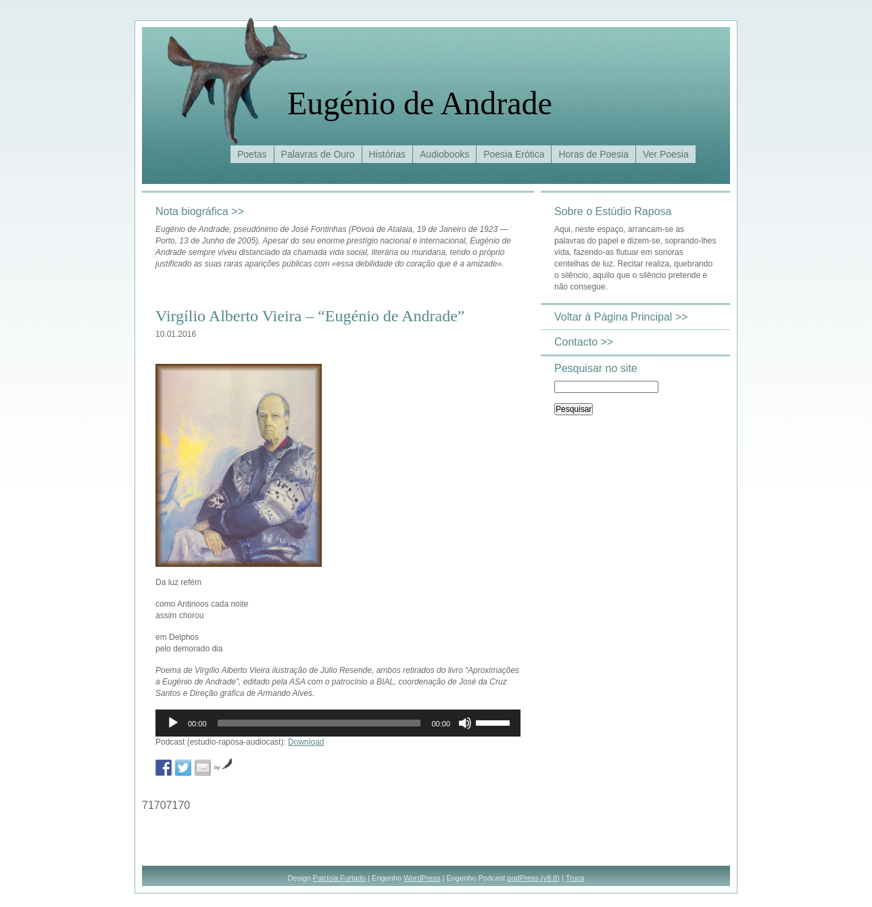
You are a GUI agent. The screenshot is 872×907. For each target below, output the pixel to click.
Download (306, 742)
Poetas (252, 154)
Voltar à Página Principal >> (620, 317)
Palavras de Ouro (318, 154)
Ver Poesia (666, 154)
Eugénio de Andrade (419, 103)
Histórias (387, 154)
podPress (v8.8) (533, 878)
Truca (575, 878)
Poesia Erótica (513, 154)
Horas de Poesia (593, 154)
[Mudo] (465, 723)
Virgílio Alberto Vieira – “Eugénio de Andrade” (309, 316)
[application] (337, 723)
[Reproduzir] (173, 723)
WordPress (422, 878)
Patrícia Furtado (339, 878)
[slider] (319, 723)
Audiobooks (444, 154)
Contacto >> (583, 342)
